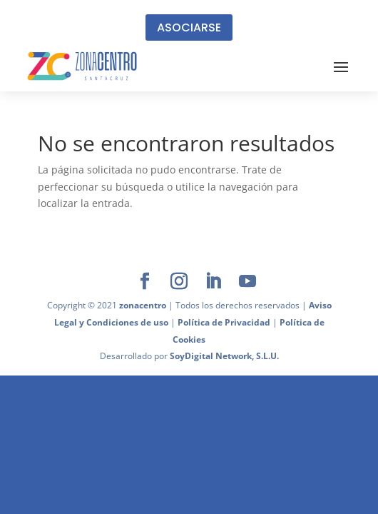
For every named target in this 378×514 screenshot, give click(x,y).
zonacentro (142, 305)
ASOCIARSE (189, 27)
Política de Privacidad (224, 322)
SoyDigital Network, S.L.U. (224, 356)
